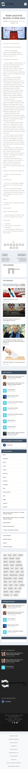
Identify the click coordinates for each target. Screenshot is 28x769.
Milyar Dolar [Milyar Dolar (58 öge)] (13, 575)
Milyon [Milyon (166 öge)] (21, 575)
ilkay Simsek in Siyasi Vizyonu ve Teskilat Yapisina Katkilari (15, 376)
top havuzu (4, 724)
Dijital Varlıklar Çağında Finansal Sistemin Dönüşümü (15, 433)
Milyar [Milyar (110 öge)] (6, 575)
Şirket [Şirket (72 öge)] (16, 595)
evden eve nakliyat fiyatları (18, 726)
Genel (4, 477)
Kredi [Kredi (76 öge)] (17, 571)
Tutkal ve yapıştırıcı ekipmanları (14, 762)
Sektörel (5, 503)
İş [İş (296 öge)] (11, 595)
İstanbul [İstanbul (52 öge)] (6, 595)
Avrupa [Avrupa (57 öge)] (20, 555)
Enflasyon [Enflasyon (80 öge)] (19, 565)
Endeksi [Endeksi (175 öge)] (6, 565)
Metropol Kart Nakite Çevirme (15, 414)
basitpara (5, 21)
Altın (4, 455)
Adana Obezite (11, 420)
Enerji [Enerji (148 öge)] (12, 565)
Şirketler (5, 507)
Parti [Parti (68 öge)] (15, 578)
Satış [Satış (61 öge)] (14, 581)
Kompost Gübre (11, 426)
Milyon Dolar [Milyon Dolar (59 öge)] (8, 578)
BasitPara (5, 458)
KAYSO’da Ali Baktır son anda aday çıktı (14, 362)
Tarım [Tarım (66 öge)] (10, 585)
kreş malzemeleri (14, 756)
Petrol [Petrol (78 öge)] (21, 578)
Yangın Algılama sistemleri (14, 766)
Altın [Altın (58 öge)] (9, 555)
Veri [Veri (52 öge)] (5, 588)
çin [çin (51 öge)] (15, 588)
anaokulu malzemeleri (14, 739)
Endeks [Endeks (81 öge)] (19, 561)
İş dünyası (5, 484)
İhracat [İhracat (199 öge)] (17, 591)
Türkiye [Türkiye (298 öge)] (22, 585)
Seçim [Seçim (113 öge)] (5, 585)
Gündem (13, 23)
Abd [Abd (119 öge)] (5, 555)
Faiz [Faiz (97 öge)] (12, 568)
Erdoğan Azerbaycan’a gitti (10, 299)
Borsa (4, 462)
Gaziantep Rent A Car (14, 752)
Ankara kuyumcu (14, 742)
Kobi (4, 488)
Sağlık (4, 499)
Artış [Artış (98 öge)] (14, 555)
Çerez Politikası (7, 535)
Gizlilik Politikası (7, 539)
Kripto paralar (6, 492)
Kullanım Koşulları (7, 546)
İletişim (5, 543)
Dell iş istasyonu (14, 749)
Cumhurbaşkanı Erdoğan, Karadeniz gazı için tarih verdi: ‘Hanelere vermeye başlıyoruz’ (14, 341)
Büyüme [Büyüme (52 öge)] (11, 558)
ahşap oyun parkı (14, 735)
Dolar (4, 466)
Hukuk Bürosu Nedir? (12, 408)
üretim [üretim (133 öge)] (6, 591)
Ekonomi (5, 473)
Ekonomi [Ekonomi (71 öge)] (12, 561)
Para (15, 379)
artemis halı (14, 746)
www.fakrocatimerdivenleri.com (15, 724)
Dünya (4, 469)
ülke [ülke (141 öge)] (20, 588)
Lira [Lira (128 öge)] (22, 571)
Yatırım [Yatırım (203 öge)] (10, 588)
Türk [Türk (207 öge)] (16, 585)
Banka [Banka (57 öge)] (5, 558)
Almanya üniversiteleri (8, 728)
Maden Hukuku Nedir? (13, 396)
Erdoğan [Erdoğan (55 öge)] (6, 568)
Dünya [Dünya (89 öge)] (5, 561)
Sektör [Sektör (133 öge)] (20, 581)
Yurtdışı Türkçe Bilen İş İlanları (15, 402)
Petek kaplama (11, 389)
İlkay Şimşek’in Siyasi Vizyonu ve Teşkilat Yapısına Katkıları (15, 383)
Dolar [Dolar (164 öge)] (17, 558)
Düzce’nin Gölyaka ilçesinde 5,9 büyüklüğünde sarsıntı (11, 319)
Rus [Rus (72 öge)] (10, 581)
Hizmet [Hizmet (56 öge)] (6, 571)
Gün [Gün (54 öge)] (21, 568)
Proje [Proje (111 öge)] (5, 581)
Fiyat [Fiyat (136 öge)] (16, 568)
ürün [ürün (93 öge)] (11, 591)
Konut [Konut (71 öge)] (12, 571)
